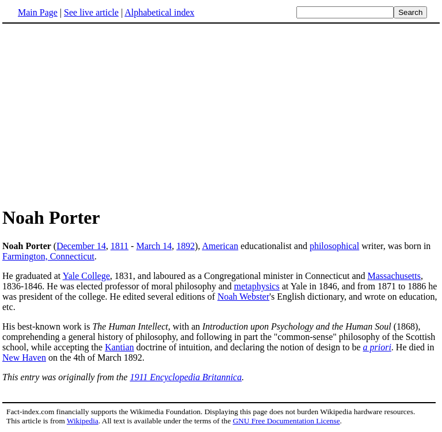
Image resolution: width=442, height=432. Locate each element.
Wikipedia (82, 420)
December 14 (81, 246)
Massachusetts (394, 276)
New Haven (24, 357)
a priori (377, 347)
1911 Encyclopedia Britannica (186, 377)
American (220, 246)
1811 (119, 246)
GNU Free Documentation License (286, 420)
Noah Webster (243, 296)
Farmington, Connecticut (48, 256)
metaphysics (257, 286)
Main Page (38, 12)
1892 (185, 246)
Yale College (86, 276)
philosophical (334, 246)
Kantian (119, 347)
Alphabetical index (159, 12)
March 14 (154, 246)
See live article (91, 12)
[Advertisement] (99, 114)
